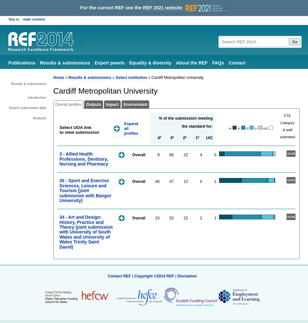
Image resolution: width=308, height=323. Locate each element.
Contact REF (119, 276)
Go (295, 41)
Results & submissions (65, 62)
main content (34, 19)
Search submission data (27, 108)
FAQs (218, 62)
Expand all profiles (131, 128)
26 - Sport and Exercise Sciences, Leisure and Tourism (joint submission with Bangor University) (85, 190)
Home (58, 77)
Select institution (131, 77)
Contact (236, 62)
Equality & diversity (150, 62)
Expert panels (109, 62)
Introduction (37, 97)
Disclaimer (187, 276)
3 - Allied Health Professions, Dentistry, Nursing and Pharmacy (83, 158)
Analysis (39, 118)
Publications (22, 62)
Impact (112, 104)
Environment (135, 104)
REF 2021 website (183, 8)
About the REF (192, 62)
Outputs (93, 104)
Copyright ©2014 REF (154, 276)
